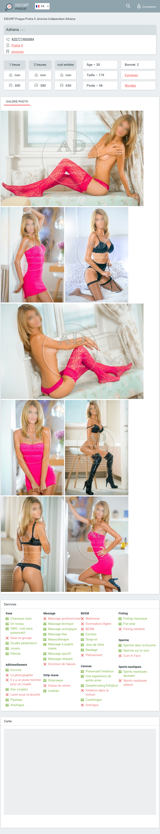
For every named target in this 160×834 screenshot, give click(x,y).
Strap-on (91, 639)
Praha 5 (30, 18)
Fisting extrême (134, 629)
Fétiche (15, 654)
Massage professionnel (64, 618)
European (131, 75)
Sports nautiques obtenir (135, 683)
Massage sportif (59, 654)
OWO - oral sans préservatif (21, 631)
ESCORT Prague (14, 18)
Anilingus (92, 705)
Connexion (147, 6)
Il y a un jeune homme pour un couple (25, 682)
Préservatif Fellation (100, 671)
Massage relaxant (60, 659)
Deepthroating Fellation (102, 685)
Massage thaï (57, 634)
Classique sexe (21, 618)
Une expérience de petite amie (98, 678)
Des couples (19, 689)
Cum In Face (132, 656)
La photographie (21, 675)
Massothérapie (58, 639)
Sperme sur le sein (136, 650)
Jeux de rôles (95, 645)
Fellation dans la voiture (97, 692)
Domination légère (98, 624)
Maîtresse (93, 618)
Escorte (15, 670)
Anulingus (17, 705)
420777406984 (22, 39)
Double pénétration (23, 643)
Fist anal (129, 624)
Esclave (91, 634)
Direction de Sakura (61, 664)
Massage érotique (60, 624)
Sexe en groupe (21, 638)
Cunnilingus (94, 700)
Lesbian (53, 691)
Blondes (130, 85)
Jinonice (41, 18)
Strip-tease (55, 680)
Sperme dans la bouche (139, 645)
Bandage (92, 650)
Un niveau (17, 624)
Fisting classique (135, 618)
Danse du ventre (59, 685)
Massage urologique (62, 629)
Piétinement (94, 655)
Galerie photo (17, 101)
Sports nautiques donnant (135, 674)
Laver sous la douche (25, 694)
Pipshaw (16, 700)
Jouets (15, 648)
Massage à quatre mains (60, 646)
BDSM (90, 629)
